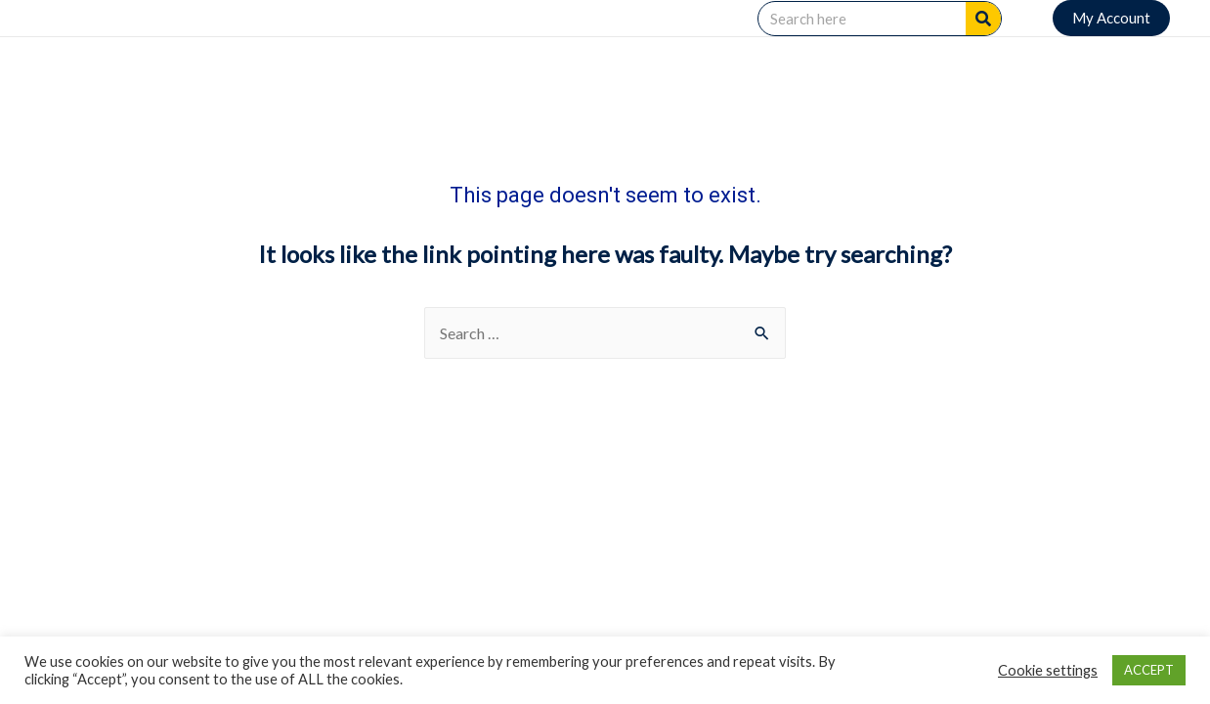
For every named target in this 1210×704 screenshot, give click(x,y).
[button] (1111, 18)
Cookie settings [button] (1048, 670)
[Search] (983, 18)
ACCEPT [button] (1149, 670)
